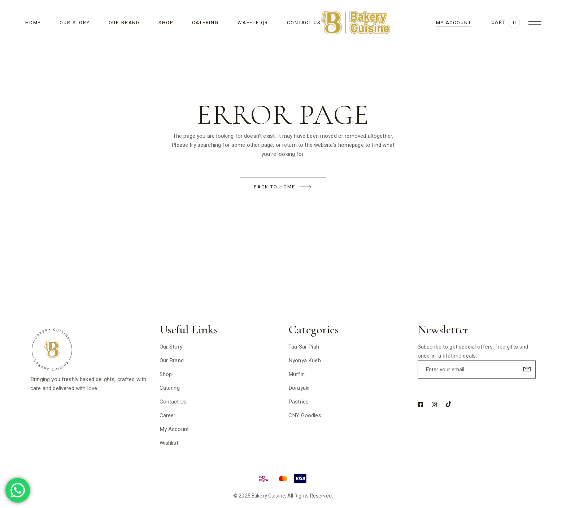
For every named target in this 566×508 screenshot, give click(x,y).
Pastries (298, 402)
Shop (166, 374)
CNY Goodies (304, 415)
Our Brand (172, 360)
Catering (170, 388)
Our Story (171, 347)
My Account (174, 429)
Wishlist (169, 443)
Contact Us (173, 402)
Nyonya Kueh (304, 360)
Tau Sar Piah (303, 347)
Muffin (296, 374)
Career (168, 415)
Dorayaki (298, 388)
